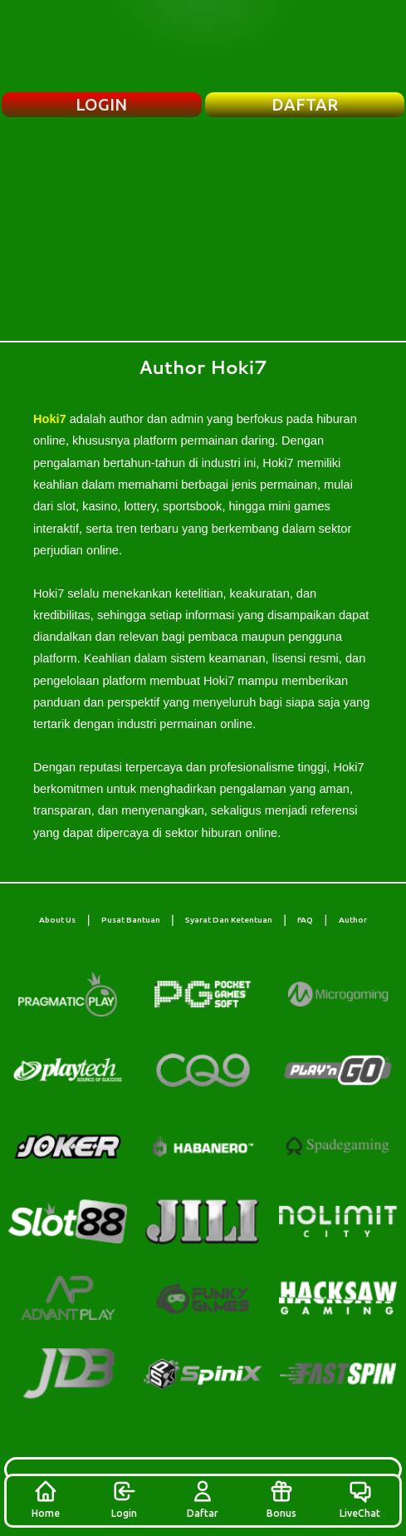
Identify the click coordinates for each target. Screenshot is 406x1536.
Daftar (202, 1499)
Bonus (281, 1499)
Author (353, 919)
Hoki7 (49, 419)
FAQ (305, 919)
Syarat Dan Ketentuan (228, 919)
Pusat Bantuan (130, 919)
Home (46, 1499)
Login (124, 1499)
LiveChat (360, 1499)
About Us (57, 919)
